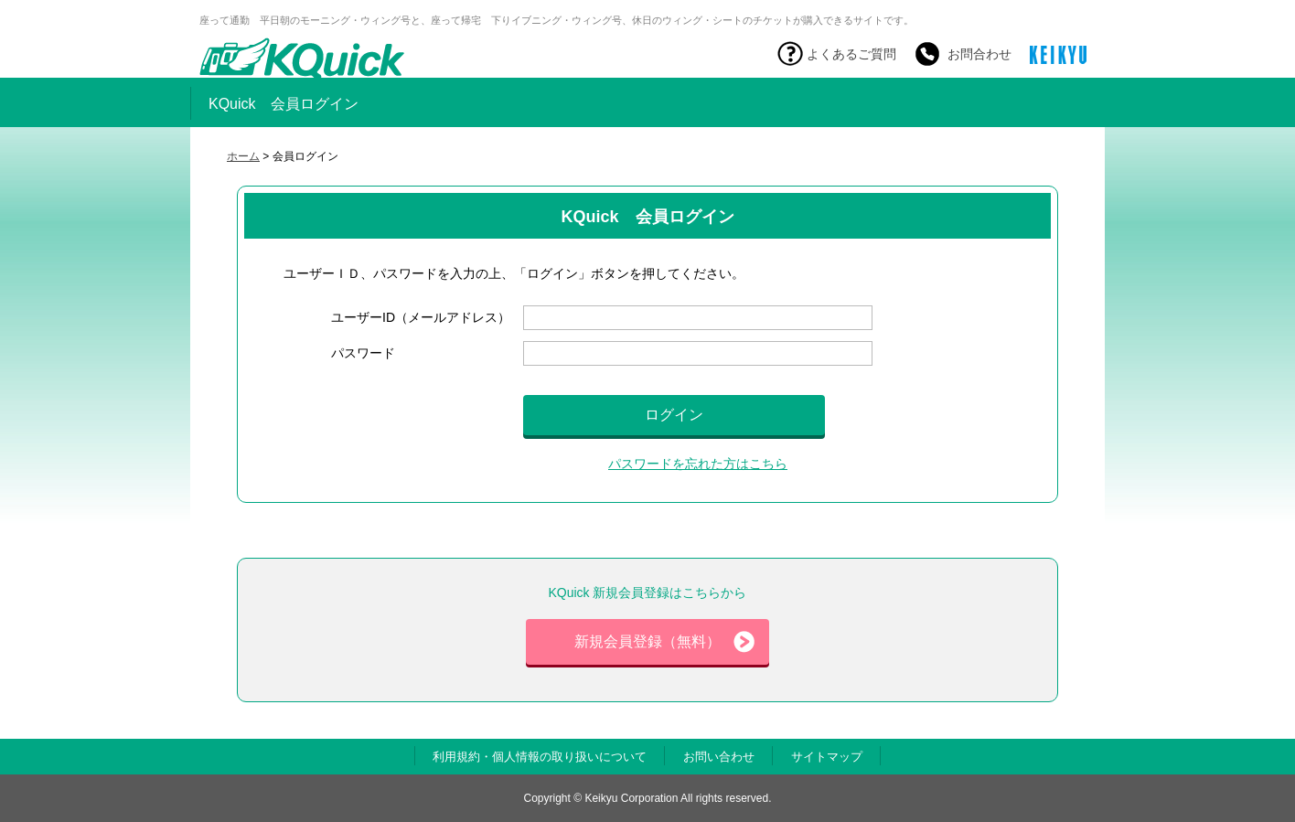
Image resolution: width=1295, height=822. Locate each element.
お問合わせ (979, 54)
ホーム (243, 156)
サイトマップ (826, 756)
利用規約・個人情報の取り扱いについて (540, 756)
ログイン (674, 414)
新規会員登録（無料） (664, 642)
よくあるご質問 (851, 54)
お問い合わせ (719, 756)
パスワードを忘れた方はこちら (697, 463)
